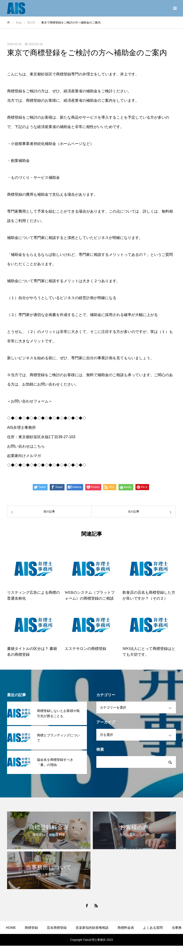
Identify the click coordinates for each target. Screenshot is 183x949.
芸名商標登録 (57, 927)
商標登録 (31, 927)
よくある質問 (153, 927)
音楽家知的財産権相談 (92, 927)
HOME (11, 927)
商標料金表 (126, 927)
